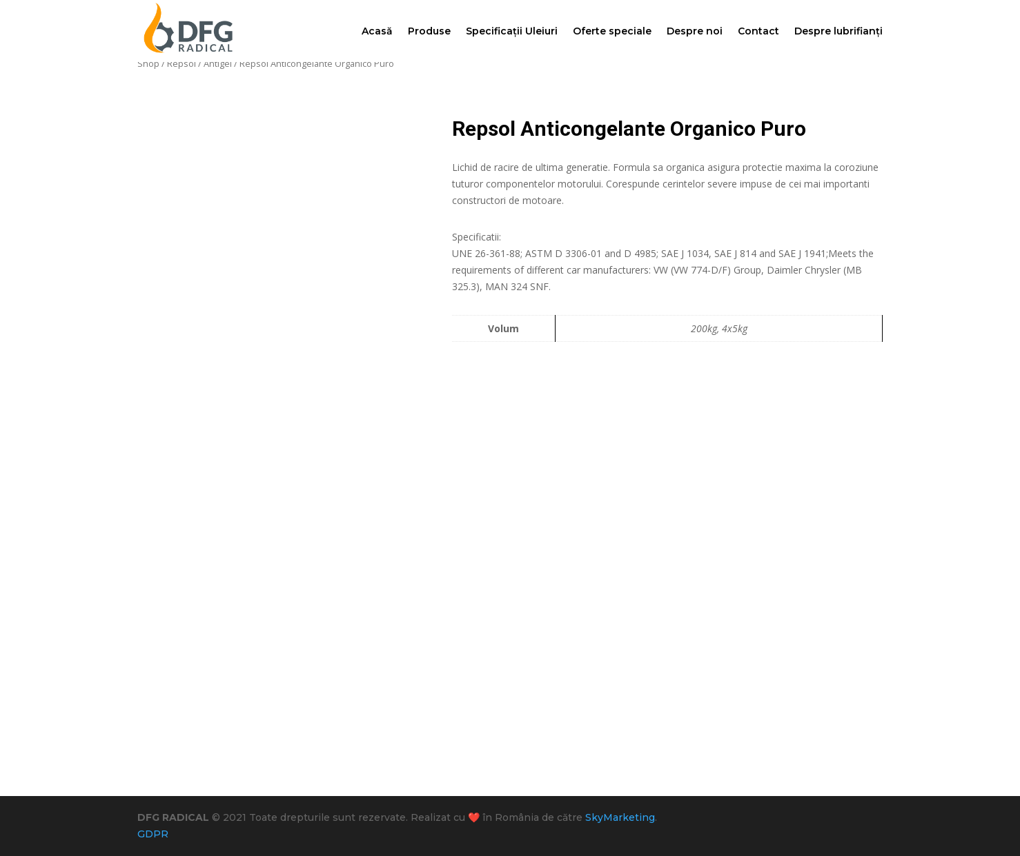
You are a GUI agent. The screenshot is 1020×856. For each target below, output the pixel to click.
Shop (148, 63)
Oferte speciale (612, 31)
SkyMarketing (620, 817)
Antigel (218, 63)
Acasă (377, 31)
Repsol (181, 63)
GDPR (152, 834)
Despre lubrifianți (838, 31)
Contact (758, 31)
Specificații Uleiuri (512, 31)
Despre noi (695, 31)
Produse (429, 31)
